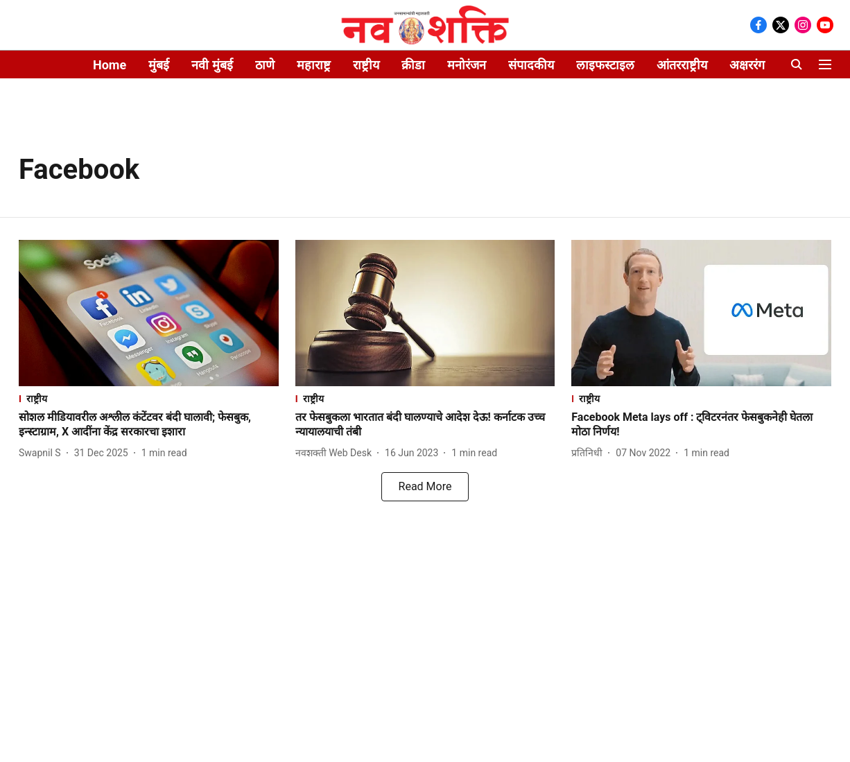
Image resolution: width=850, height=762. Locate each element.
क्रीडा (413, 65)
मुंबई (158, 65)
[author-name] (43, 453)
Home (109, 65)
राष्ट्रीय (366, 65)
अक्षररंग (747, 65)
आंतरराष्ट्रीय (682, 65)
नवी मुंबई (211, 65)
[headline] (149, 425)
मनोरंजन (466, 65)
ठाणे (265, 65)
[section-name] (149, 398)
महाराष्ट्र (314, 65)
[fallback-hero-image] (149, 313)
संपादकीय (531, 65)
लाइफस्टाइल (605, 65)
